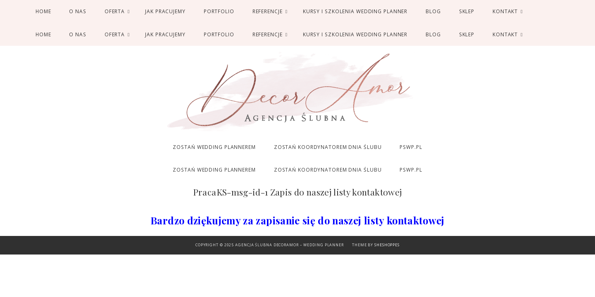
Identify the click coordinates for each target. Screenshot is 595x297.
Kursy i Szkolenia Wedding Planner (355, 11)
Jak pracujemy (165, 11)
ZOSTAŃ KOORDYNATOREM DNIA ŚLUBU (328, 147)
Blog (433, 11)
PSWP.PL (411, 147)
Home (43, 11)
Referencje (267, 11)
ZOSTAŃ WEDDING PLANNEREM (214, 147)
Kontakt (505, 11)
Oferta (115, 11)
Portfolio (219, 11)
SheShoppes (387, 245)
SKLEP (466, 11)
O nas (77, 11)
